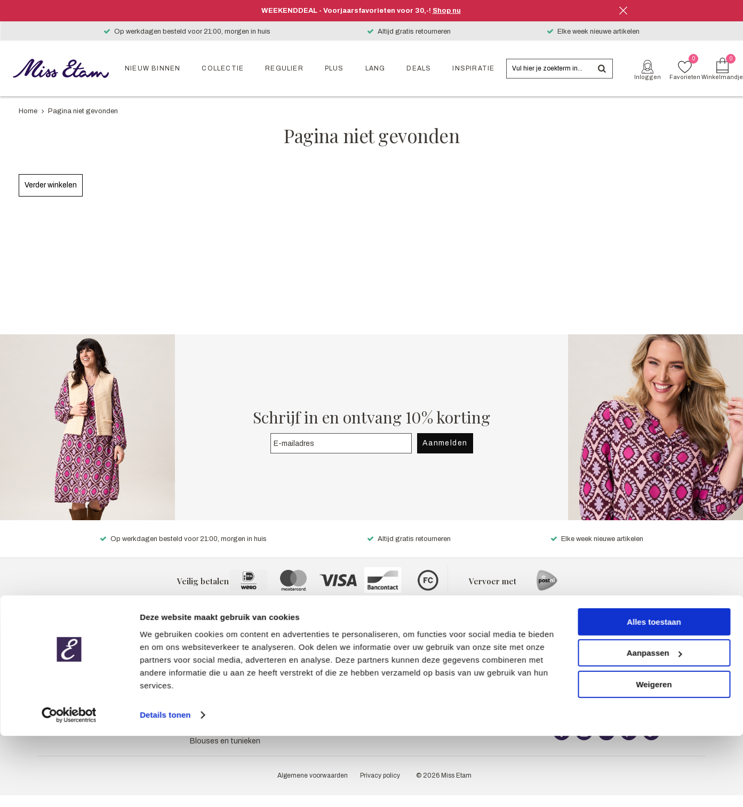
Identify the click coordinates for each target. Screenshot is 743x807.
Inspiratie (473, 68)
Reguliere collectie (40, 634)
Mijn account (394, 661)
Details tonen (165, 785)
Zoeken (601, 68)
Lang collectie (32, 661)
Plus (334, 68)
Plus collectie (31, 648)
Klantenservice (578, 634)
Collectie (223, 68)
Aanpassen (654, 723)
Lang (375, 68)
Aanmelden (445, 443)
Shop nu (447, 10)
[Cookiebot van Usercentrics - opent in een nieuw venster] (69, 786)
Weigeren (654, 755)
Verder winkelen (51, 185)
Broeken (204, 634)
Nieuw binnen (152, 68)
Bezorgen (570, 661)
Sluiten (623, 10)
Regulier (284, 68)
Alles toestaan (654, 693)
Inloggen (647, 77)
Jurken (201, 661)
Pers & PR (389, 648)
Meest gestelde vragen (593, 648)
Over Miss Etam (398, 634)
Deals (418, 68)
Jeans (200, 648)
